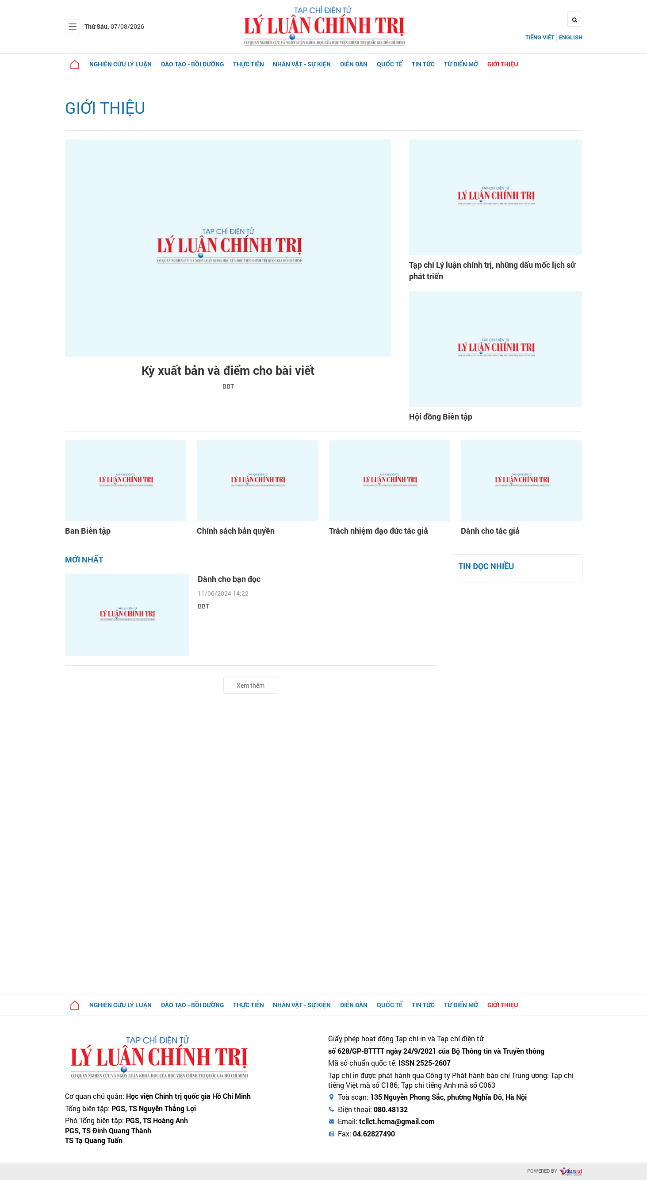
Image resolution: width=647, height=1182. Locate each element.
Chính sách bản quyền (231, 533)
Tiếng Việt (539, 37)
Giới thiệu (516, 64)
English (570, 37)
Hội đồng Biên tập (444, 419)
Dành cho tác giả (487, 533)
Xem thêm (250, 687)
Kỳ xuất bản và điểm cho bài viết (228, 371)
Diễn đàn (361, 64)
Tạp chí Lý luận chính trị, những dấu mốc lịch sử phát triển (495, 272)
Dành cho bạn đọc (233, 582)
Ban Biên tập (85, 533)
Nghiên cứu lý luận (123, 64)
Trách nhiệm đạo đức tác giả (373, 533)
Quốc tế (399, 64)
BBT (228, 389)
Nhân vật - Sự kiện (308, 64)
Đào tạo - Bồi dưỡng (196, 64)
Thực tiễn (253, 64)
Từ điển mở (473, 64)
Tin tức (433, 64)
